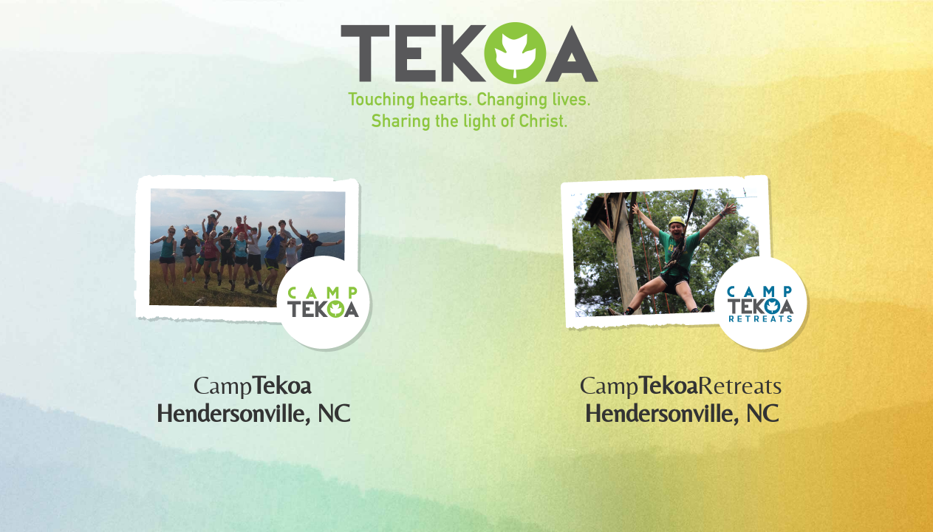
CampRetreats (681, 385)
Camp (252, 385)
